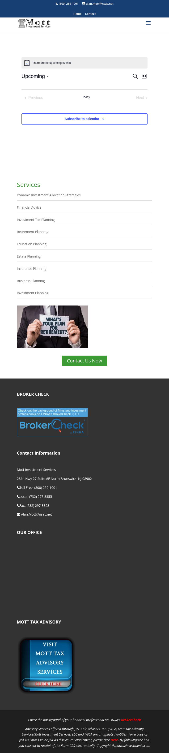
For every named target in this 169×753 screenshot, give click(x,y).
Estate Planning (29, 256)
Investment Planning (33, 293)
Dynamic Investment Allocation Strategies (49, 195)
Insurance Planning (31, 268)
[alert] (84, 63)
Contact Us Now (84, 360)
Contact (90, 14)
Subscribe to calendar (82, 119)
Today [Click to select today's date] (86, 97)
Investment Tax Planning (36, 219)
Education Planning (31, 244)
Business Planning (31, 281)
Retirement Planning (32, 231)
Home (77, 14)
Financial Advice (29, 207)
